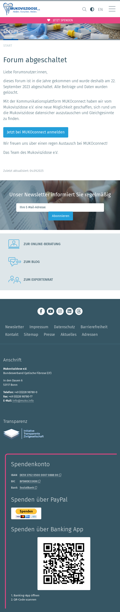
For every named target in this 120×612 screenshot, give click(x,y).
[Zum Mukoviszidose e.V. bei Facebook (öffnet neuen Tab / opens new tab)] (41, 311)
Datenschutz (64, 327)
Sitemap (31, 334)
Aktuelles (68, 334)
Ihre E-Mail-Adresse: (33, 207)
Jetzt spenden (60, 20)
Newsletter (14, 327)
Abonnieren (60, 216)
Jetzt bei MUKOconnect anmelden (36, 132)
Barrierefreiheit (94, 327)
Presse (49, 334)
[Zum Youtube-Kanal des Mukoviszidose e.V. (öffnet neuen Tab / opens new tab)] (50, 311)
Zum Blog (24, 261)
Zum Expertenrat (30, 279)
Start (7, 46)
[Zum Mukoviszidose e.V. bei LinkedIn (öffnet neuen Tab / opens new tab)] (69, 311)
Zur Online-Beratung (34, 244)
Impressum (38, 327)
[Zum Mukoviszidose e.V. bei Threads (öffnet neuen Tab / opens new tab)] (79, 311)
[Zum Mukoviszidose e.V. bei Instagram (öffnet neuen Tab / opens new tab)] (60, 311)
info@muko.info (23, 400)
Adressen (90, 334)
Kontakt (11, 334)
